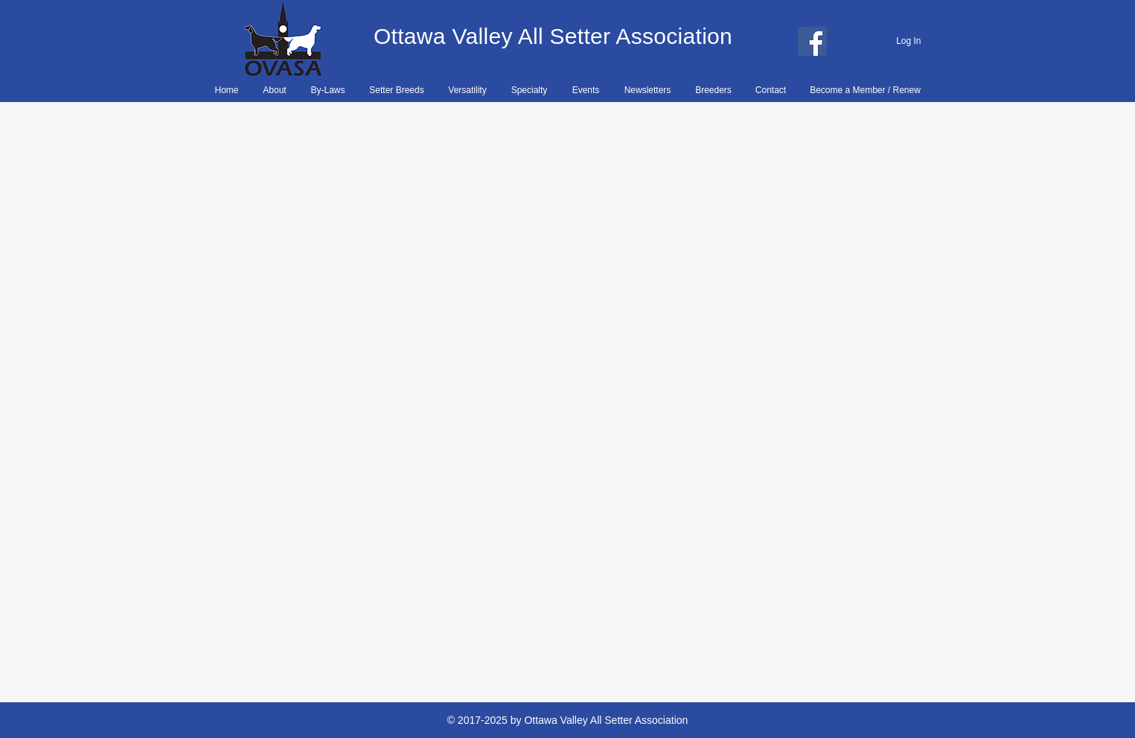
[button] (327, 90)
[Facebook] (812, 41)
